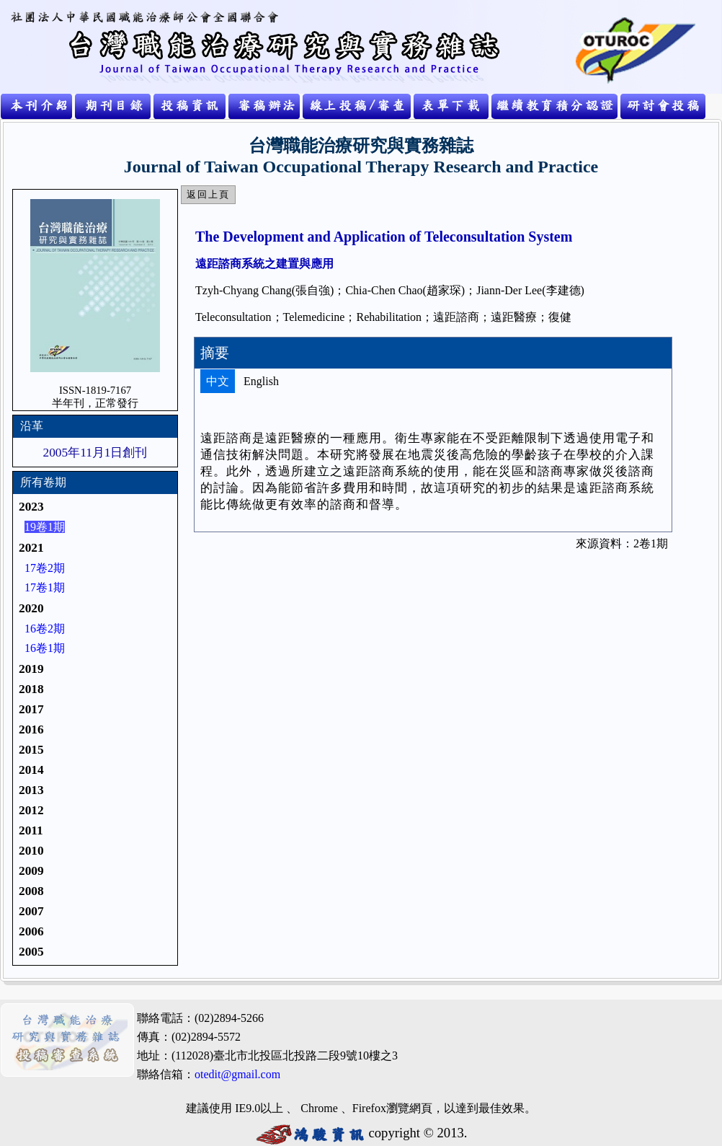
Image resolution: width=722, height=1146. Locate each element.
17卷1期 (44, 587)
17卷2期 (44, 568)
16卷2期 (44, 628)
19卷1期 (44, 527)
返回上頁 (208, 194)
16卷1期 (44, 648)
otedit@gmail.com (237, 1074)
